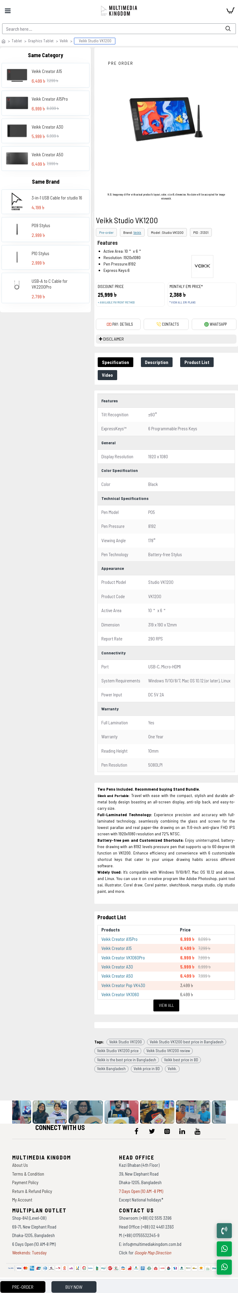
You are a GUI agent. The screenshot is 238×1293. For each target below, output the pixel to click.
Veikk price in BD (147, 1068)
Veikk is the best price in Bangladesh (126, 1059)
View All (166, 1005)
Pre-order (106, 232)
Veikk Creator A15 (47, 71)
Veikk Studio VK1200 (125, 1041)
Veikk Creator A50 (47, 154)
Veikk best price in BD (181, 1059)
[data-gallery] (51, 1112)
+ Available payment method (116, 302)
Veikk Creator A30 (47, 127)
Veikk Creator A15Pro (50, 99)
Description (157, 362)
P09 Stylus (41, 225)
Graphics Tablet (41, 40)
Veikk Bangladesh (111, 1068)
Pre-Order (22, 1287)
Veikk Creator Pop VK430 (123, 985)
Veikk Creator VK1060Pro (123, 957)
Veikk (64, 40)
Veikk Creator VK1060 (120, 994)
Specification (115, 362)
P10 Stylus (40, 253)
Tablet (17, 40)
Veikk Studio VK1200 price (117, 1050)
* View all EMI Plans (182, 302)
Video (107, 375)
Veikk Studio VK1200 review (168, 1050)
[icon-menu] (137, 1131)
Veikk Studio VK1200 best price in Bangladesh (186, 1041)
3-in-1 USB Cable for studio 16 (57, 197)
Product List (197, 362)
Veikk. (172, 1068)
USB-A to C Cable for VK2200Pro (50, 284)
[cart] (230, 10)
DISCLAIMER (113, 338)
